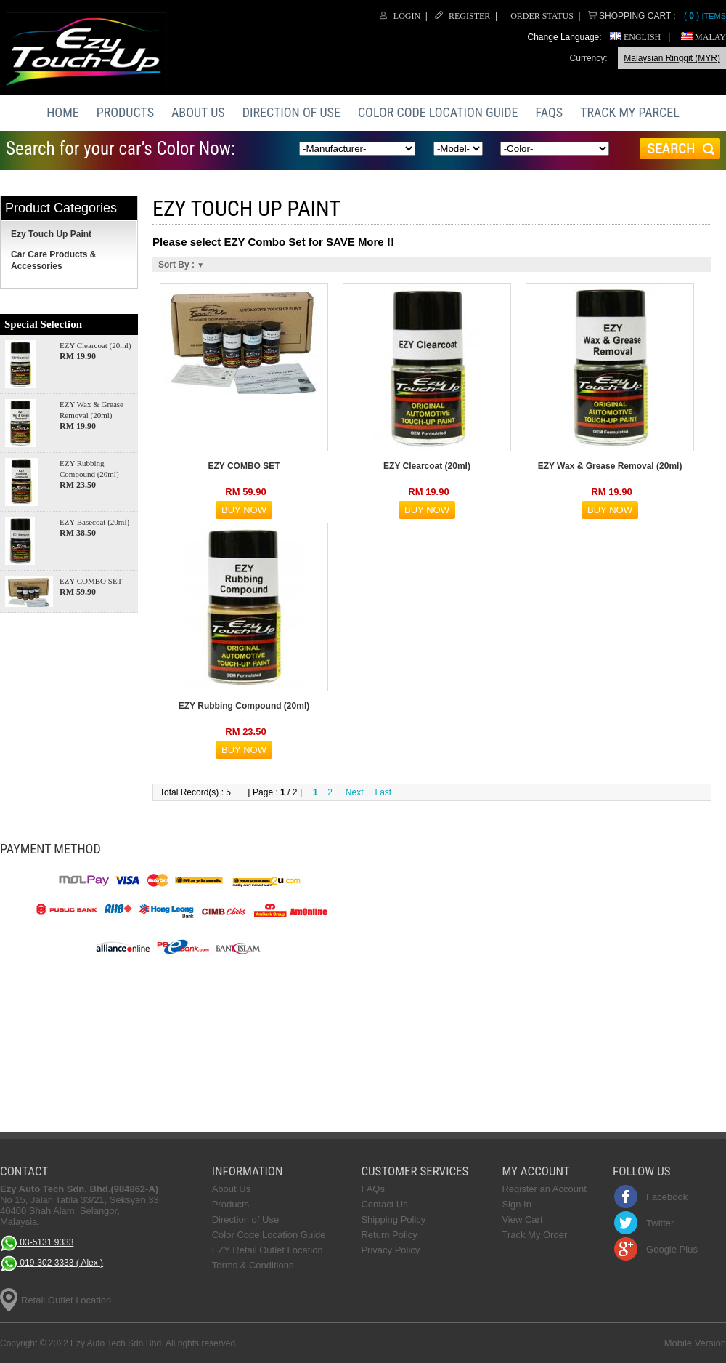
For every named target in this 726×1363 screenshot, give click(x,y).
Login (406, 16)
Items (705, 16)
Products (125, 112)
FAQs (549, 112)
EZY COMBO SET (91, 580)
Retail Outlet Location (66, 1300)
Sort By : (181, 265)
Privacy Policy (390, 1250)
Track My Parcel (630, 112)
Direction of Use (291, 112)
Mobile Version (695, 1343)
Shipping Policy (393, 1219)
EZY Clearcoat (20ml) (95, 345)
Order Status (542, 16)
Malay (703, 37)
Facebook (667, 1196)
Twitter (660, 1223)
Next (355, 792)
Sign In (516, 1204)
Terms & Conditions (253, 1265)
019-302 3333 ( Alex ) (51, 1263)
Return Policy (389, 1234)
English (635, 37)
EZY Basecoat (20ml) (94, 522)
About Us (198, 112)
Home (62, 112)
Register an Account (544, 1188)
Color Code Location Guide (438, 112)
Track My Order (534, 1234)
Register (469, 16)
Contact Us (384, 1204)
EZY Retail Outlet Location (267, 1250)
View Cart (522, 1219)
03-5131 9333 (36, 1243)
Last (383, 792)
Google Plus (672, 1249)
